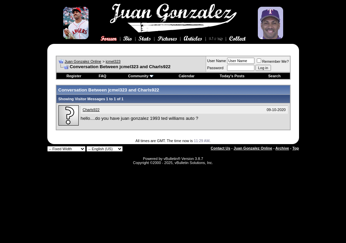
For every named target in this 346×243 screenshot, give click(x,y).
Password (215, 68)
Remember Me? (273, 61)
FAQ (102, 76)
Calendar (187, 76)
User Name (216, 61)
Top (295, 148)
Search (274, 76)
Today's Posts (232, 76)
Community (140, 76)
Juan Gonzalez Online (83, 61)
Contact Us (220, 148)
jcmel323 (113, 61)
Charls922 (91, 110)
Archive (282, 148)
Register (74, 76)
